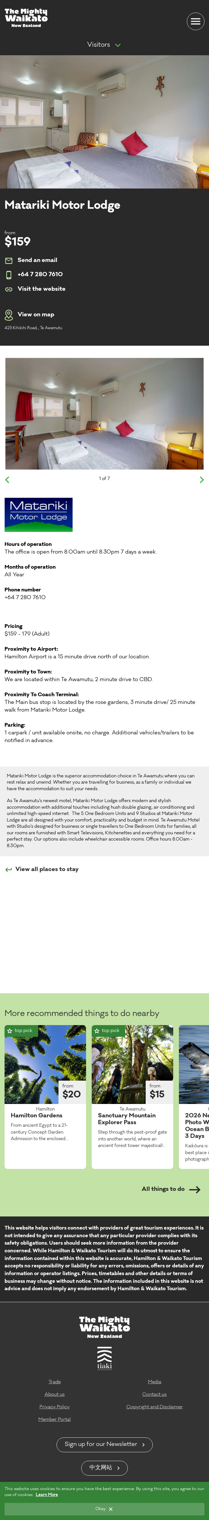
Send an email (31, 260)
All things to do (171, 1190)
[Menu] (195, 21)
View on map (29, 315)
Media (154, 1382)
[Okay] (104, 1509)
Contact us (154, 1394)
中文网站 (100, 1468)
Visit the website (35, 289)
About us (55, 1394)
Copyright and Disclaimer (154, 1407)
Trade (55, 1382)
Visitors (98, 45)
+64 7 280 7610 (34, 275)
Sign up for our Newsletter (101, 1445)
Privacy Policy (54, 1407)
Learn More (47, 1495)
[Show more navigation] (118, 45)
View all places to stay (42, 869)
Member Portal (54, 1419)
